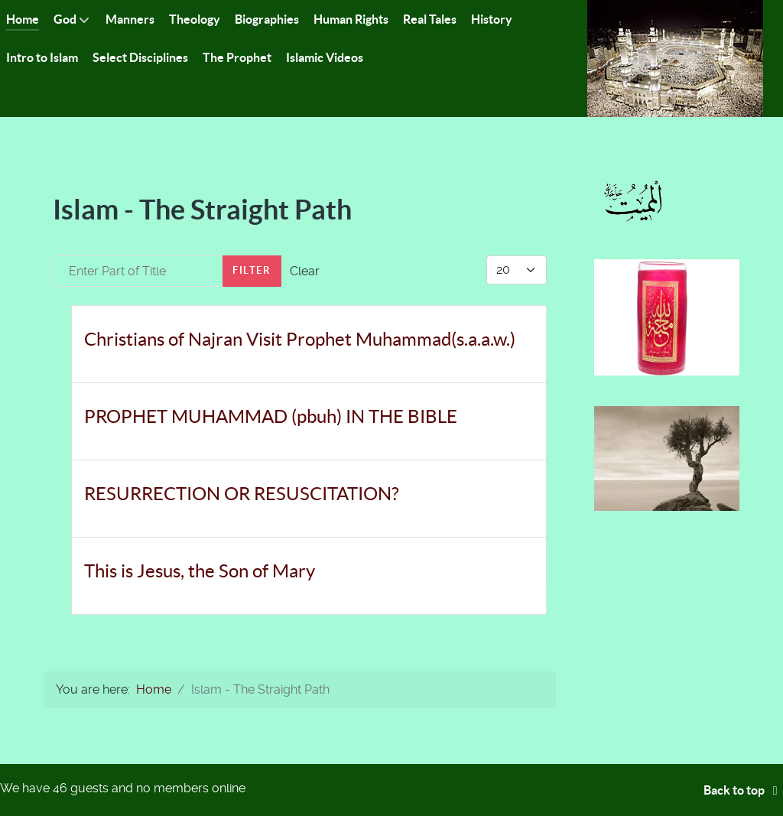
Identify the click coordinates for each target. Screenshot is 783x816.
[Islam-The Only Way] (675, 57)
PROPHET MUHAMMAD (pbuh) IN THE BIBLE (270, 416)
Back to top (743, 790)
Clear (305, 271)
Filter (251, 270)
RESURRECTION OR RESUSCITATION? (241, 493)
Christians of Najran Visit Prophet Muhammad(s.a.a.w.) (299, 339)
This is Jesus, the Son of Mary (199, 571)
